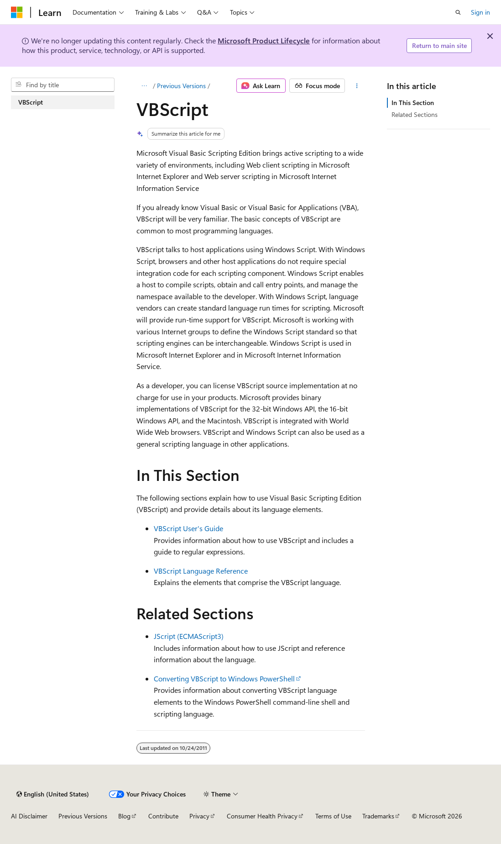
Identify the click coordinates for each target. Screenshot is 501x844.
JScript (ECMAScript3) (189, 636)
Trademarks (378, 816)
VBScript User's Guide (188, 528)
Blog (124, 816)
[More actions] (357, 86)
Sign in (480, 12)
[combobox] (63, 85)
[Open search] (458, 12)
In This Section (412, 102)
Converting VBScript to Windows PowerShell (224, 678)
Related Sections (414, 114)
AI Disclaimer (29, 816)
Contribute (163, 816)
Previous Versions (181, 85)
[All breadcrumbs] (144, 86)
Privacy (199, 816)
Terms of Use (333, 816)
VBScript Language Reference (201, 570)
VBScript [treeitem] (30, 102)
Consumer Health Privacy (262, 816)
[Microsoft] (17, 12)
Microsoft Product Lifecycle (264, 40)
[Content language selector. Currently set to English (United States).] (52, 794)
